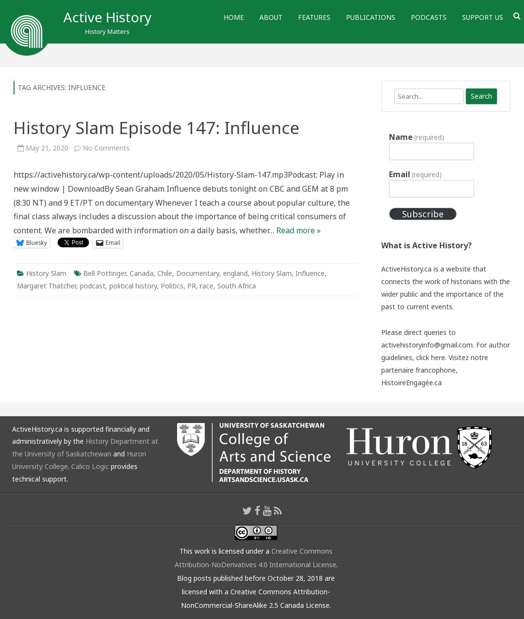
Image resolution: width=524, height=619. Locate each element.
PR (191, 285)
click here (430, 357)
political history (133, 285)
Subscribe (423, 214)
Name (416, 137)
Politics (172, 285)
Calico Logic (90, 466)
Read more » (298, 230)
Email (415, 174)
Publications (370, 17)
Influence (310, 273)
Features (314, 17)
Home (234, 17)
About (271, 17)
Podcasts (429, 17)
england (235, 273)
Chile (164, 273)
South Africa (236, 285)
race (206, 285)
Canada (141, 273)
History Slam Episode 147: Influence (156, 127)
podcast (92, 285)
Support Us (482, 17)
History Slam (46, 273)
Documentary (197, 273)
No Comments (106, 147)
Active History (107, 17)
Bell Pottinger (104, 273)
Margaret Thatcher (46, 285)
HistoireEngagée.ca (411, 382)
